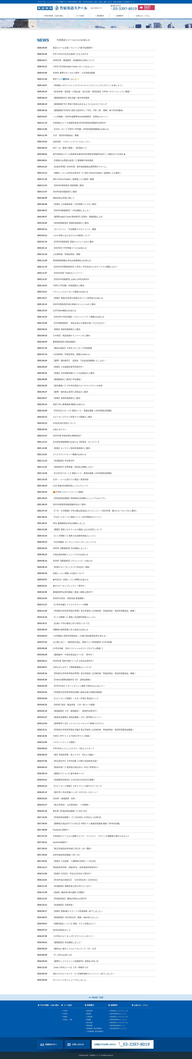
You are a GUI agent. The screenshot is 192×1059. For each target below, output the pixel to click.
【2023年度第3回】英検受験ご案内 (68, 185)
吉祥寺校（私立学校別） (95, 1028)
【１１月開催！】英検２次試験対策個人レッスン (74, 536)
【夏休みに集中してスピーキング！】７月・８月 (74, 949)
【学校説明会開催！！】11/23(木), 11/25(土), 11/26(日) (77, 817)
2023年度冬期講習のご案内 (65, 192)
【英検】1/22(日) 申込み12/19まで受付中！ (72, 874)
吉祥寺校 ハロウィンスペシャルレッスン (71, 142)
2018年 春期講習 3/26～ (65, 798)
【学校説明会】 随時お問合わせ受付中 (70, 899)
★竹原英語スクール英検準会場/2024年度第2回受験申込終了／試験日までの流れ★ (89, 154)
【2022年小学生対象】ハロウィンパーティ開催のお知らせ (78, 317)
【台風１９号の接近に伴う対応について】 (71, 623)
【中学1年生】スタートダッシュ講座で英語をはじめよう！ (79, 686)
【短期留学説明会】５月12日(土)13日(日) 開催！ (74, 780)
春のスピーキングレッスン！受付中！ (69, 586)
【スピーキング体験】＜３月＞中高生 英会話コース (75, 698)
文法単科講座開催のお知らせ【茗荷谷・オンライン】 (76, 442)
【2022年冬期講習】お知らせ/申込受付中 (71, 279)
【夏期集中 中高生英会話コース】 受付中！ (73, 655)
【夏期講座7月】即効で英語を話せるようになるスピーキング (80, 104)
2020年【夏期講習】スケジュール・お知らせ (73, 561)
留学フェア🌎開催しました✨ (66, 79)
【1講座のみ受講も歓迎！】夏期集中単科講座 (73, 160)
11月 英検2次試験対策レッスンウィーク (70, 486)
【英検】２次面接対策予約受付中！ (68, 367)
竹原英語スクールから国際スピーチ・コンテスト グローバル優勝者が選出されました (91, 836)
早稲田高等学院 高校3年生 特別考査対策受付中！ (76, 867)
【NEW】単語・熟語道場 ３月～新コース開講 (74, 705)
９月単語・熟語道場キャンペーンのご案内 (72, 336)
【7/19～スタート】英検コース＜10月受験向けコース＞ (77, 517)
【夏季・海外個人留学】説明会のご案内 (70, 392)
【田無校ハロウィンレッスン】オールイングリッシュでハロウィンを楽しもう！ (88, 85)
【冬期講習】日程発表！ (63, 905)
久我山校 (89, 1017)
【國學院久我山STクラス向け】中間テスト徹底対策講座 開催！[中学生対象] (86, 823)
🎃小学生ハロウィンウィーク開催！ (69, 492)
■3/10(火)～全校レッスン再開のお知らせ (71, 580)
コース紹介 (80, 16)
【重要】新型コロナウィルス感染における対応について (77, 529)
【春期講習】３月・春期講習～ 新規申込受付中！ (75, 711)
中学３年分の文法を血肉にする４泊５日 (70, 54)
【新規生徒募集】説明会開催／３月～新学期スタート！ (77, 717)
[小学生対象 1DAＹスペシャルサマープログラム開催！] (78, 648)
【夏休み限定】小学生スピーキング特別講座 (72, 348)
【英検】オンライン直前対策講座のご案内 (71, 448)
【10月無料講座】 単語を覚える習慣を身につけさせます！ (79, 323)
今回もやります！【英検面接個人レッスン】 (72, 667)
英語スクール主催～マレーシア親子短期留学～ (73, 48)
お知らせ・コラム (143, 16)
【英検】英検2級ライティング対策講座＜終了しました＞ (78, 911)
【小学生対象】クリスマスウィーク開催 (70, 605)
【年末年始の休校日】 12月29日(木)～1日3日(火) (75, 880)
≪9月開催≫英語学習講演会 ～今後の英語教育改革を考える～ (80, 636)
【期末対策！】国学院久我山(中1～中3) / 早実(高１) (75, 767)
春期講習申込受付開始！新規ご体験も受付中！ (73, 592)
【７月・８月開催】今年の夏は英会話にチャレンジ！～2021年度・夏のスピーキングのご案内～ (95, 511)
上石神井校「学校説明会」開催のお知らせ (71, 354)
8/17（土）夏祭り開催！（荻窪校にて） (70, 148)
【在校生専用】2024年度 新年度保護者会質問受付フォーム (79, 167)
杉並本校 (89, 1011)
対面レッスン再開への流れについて (68, 573)
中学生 (65, 1014)
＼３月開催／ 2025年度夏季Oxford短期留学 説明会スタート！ (81, 117)
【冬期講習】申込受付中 (63, 461)
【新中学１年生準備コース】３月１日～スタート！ (75, 792)
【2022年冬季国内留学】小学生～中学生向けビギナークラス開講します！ (85, 267)
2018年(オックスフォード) (119, 1011)
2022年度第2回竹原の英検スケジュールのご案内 (74, 304)
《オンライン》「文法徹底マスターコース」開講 (74, 229)
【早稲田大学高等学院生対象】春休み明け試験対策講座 (77, 692)
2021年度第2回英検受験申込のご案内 (69, 504)
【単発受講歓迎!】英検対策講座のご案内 (71, 223)
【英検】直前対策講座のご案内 (66, 329)
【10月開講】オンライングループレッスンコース (74, 542)
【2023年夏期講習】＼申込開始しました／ (73, 210)
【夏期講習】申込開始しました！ (67, 942)
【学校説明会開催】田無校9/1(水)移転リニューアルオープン (79, 498)
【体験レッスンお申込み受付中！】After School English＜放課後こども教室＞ (87, 173)
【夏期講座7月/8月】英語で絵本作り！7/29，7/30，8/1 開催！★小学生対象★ (88, 110)
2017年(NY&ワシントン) (118, 1014)
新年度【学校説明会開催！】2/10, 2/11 (70, 811)
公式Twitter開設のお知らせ (64, 310)
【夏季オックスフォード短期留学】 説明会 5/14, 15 (75, 961)
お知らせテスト (60, 429)
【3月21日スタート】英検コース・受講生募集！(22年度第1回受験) (82, 411)
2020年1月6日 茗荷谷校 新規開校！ (69, 598)
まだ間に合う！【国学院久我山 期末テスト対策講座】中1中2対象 (82, 642)
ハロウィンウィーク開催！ (64, 742)
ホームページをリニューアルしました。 (70, 980)
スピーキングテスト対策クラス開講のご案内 (72, 417)
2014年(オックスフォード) (119, 1022)
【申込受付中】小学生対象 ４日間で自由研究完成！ (75, 761)
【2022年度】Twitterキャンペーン (68, 273)
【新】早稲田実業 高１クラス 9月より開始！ (74, 755)
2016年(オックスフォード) (119, 1017)
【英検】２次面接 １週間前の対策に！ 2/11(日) (74, 861)
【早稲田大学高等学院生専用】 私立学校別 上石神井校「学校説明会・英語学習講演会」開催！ (94, 611)
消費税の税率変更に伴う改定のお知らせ (70, 630)
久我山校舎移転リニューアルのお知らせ (70, 554)
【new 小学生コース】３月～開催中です (70, 967)
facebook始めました (62, 930)
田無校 (89, 1019)
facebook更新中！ (61, 842)
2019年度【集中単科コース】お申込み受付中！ (74, 661)
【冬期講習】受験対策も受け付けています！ (72, 886)
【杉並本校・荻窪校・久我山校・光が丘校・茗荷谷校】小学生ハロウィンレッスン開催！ (92, 92)
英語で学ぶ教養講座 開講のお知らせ (69, 404)
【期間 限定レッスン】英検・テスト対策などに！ (74, 924)
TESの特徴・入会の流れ (53, 16)
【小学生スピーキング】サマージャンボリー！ (73, 936)
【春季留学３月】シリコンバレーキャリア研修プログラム (78, 723)
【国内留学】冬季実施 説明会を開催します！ (73, 467)
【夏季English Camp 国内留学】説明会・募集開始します (78, 217)
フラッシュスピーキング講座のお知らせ (70, 292)
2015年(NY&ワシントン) (118, 1019)
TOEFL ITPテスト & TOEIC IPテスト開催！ (72, 736)
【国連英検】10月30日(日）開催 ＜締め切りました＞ (76, 917)
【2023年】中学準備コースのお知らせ (70, 248)
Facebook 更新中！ (61, 830)
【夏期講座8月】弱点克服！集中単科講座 (71, 98)
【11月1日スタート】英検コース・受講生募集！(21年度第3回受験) (82, 473)
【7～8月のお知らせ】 (63, 955)
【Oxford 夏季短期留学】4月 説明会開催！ (72, 680)
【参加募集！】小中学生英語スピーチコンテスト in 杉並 (77, 386)
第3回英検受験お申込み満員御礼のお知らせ (72, 260)
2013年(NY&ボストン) (117, 1025)
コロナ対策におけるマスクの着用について (71, 235)
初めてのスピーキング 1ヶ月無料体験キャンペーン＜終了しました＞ (84, 974)
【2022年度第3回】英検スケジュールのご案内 (73, 242)
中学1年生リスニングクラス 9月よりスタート (73, 748)
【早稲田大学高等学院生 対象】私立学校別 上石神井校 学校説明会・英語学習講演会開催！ (93, 730)
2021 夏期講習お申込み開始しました (69, 523)
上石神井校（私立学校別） (95, 1031)
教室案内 (100, 16)
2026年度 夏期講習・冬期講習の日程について (74, 60)
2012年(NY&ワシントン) (118, 1028)
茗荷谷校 (89, 1025)
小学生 (65, 1011)
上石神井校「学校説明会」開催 (66, 254)
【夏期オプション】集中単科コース (68, 773)
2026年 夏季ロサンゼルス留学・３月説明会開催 (74, 73)
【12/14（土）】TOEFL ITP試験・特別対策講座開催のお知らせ (81, 129)
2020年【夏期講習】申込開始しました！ (71, 548)
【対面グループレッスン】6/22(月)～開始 (71, 567)
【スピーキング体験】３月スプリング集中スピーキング (77, 786)
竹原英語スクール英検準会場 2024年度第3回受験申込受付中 (79, 123)
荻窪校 (89, 1014)
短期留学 (119, 16)
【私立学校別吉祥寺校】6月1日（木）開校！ (72, 849)
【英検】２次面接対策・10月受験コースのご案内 (74, 204)
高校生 (65, 1017)
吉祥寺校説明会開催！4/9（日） (67, 855)
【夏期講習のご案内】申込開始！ (67, 379)
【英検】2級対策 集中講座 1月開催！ (69, 892)
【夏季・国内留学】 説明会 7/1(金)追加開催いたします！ (79, 361)
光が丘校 (89, 1022)
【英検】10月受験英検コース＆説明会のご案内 (73, 373)
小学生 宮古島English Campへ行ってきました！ (74, 67)
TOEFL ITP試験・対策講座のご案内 (68, 285)
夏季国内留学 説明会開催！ (65, 342)
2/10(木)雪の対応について (64, 423)
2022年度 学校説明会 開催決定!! (67, 436)
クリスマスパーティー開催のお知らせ (69, 454)
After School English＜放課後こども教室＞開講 (73, 179)
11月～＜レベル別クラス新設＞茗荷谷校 (70, 479)
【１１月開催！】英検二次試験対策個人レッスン (74, 617)
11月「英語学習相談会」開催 (66, 135)
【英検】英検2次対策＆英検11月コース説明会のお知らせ (78, 298)
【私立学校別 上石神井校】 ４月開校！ (71, 805)
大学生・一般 (67, 1019)
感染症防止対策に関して (63, 198)
